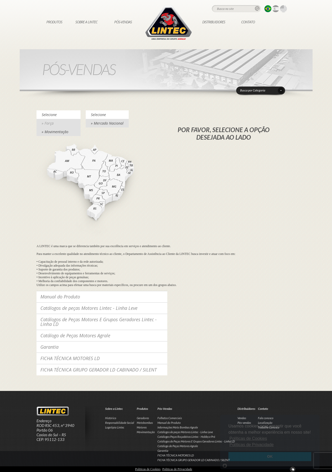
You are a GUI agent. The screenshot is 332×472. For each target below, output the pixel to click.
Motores (142, 427)
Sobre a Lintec (86, 21)
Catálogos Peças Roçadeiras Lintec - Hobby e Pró (186, 436)
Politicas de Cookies (148, 469)
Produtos (54, 21)
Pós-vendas (244, 422)
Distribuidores (213, 21)
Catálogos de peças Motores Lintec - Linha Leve (89, 308)
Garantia (49, 347)
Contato (248, 21)
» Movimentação (55, 131)
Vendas (241, 418)
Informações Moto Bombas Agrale (177, 427)
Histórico (110, 418)
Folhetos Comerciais (169, 418)
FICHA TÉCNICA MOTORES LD (70, 358)
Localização (265, 422)
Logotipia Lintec (114, 427)
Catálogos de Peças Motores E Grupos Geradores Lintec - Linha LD (98, 321)
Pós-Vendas (123, 21)
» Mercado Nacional (107, 123)
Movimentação (146, 432)
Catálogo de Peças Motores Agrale (75, 335)
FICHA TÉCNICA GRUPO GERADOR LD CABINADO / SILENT (98, 370)
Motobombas (145, 422)
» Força (48, 123)
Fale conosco (265, 418)
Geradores (143, 418)
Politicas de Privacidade (177, 469)
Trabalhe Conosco (268, 427)
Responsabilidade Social (119, 422)
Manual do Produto (60, 297)
